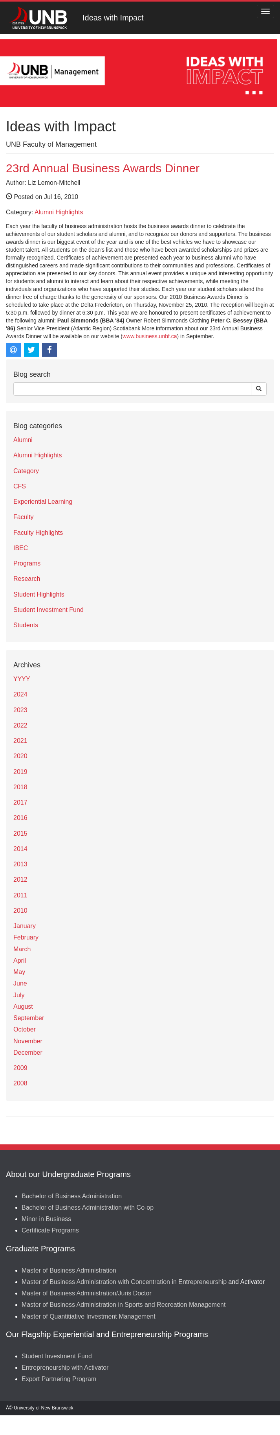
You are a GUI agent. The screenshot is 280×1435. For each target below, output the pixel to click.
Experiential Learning (42, 501)
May (19, 972)
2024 (20, 694)
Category (26, 471)
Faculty (23, 517)
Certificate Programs (50, 1230)
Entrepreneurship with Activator (65, 1367)
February (25, 937)
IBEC (20, 548)
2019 (20, 771)
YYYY (21, 679)
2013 (20, 864)
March (22, 949)
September (28, 1018)
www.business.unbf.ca (150, 336)
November (27, 1041)
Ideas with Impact (113, 17)
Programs (26, 563)
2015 (20, 833)
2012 (20, 879)
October (24, 1029)
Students (25, 625)
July (18, 995)
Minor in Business (46, 1219)
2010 (20, 910)
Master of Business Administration (69, 1270)
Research (26, 578)
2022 (20, 725)
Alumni (23, 440)
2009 (20, 1068)
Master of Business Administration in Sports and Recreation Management (123, 1304)
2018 (20, 787)
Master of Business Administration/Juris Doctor (87, 1293)
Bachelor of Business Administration (72, 1196)
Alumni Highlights (59, 212)
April (19, 960)
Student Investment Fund (48, 609)
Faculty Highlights (38, 532)
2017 (20, 802)
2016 (20, 817)
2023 (20, 710)
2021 (20, 740)
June (20, 983)
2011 (20, 895)
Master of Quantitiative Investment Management (89, 1316)
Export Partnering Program (59, 1379)
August (23, 1006)
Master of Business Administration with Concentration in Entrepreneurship (124, 1281)
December (27, 1052)
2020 (20, 756)
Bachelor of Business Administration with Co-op (88, 1207)
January (24, 926)
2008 (20, 1083)
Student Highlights (38, 594)
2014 (20, 849)
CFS (19, 486)
